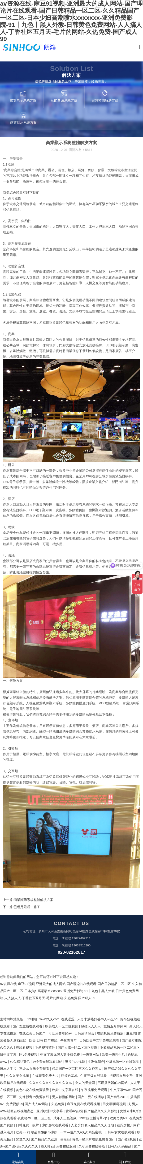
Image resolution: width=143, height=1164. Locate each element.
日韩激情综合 (84, 1033)
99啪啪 (32, 1019)
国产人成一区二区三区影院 (78, 1047)
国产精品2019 (117, 1097)
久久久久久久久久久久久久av (51, 1083)
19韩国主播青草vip (93, 1118)
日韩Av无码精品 (120, 1146)
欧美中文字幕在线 (65, 1090)
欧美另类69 (118, 1118)
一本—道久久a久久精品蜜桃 (81, 1132)
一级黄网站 (91, 1054)
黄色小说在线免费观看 (33, 1090)
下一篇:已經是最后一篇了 (21, 907)
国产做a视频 (127, 1139)
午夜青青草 (69, 1040)
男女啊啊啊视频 (115, 1104)
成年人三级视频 (65, 1118)
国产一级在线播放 (91, 1097)
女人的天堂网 (85, 1083)
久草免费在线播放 (92, 1146)
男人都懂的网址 (64, 1097)
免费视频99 (14, 1104)
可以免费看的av (60, 1033)
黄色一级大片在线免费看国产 (94, 1139)
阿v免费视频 (28, 1054)
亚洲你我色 (96, 1061)
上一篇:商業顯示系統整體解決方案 (28, 900)
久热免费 (58, 1104)
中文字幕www (120, 1090)
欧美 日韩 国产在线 (43, 1040)
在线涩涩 (68, 1019)
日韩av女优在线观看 (119, 1132)
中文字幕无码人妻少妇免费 (60, 1054)
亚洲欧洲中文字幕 (50, 1111)
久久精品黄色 (20, 1061)
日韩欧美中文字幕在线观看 (99, 1040)
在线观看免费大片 (45, 1076)
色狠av (65, 1139)
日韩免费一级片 (28, 1125)
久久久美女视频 (18, 1076)
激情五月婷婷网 (116, 1026)
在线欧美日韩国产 (33, 1033)
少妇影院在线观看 (55, 1125)
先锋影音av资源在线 (34, 1097)
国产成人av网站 (37, 1104)
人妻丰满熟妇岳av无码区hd (97, 1019)
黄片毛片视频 (75, 1061)
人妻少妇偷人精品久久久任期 (93, 1125)
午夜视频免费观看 (94, 1090)
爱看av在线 (73, 1111)
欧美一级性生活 (114, 1054)
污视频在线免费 (121, 1076)
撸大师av (47, 1146)
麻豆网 (131, 1033)
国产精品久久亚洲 (44, 1139)
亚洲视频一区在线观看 (123, 1061)
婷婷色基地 (69, 1076)
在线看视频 (24, 1047)
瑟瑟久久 (22, 1139)
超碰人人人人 (91, 1026)
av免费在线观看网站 (47, 1061)
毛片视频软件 (45, 1047)
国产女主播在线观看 (28, 1026)
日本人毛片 (8, 1069)
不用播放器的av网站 (113, 1083)
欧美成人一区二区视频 (62, 1026)
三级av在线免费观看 (34, 1069)
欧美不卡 (22, 1132)
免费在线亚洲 (66, 1146)
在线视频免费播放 (110, 1033)
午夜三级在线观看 (94, 1076)
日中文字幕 (8, 1054)
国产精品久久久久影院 (101, 1111)
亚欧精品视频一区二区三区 (120, 1047)
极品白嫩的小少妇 (44, 1132)
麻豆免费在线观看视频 (84, 1104)
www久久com (49, 1019)
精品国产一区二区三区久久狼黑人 (77, 1069)
